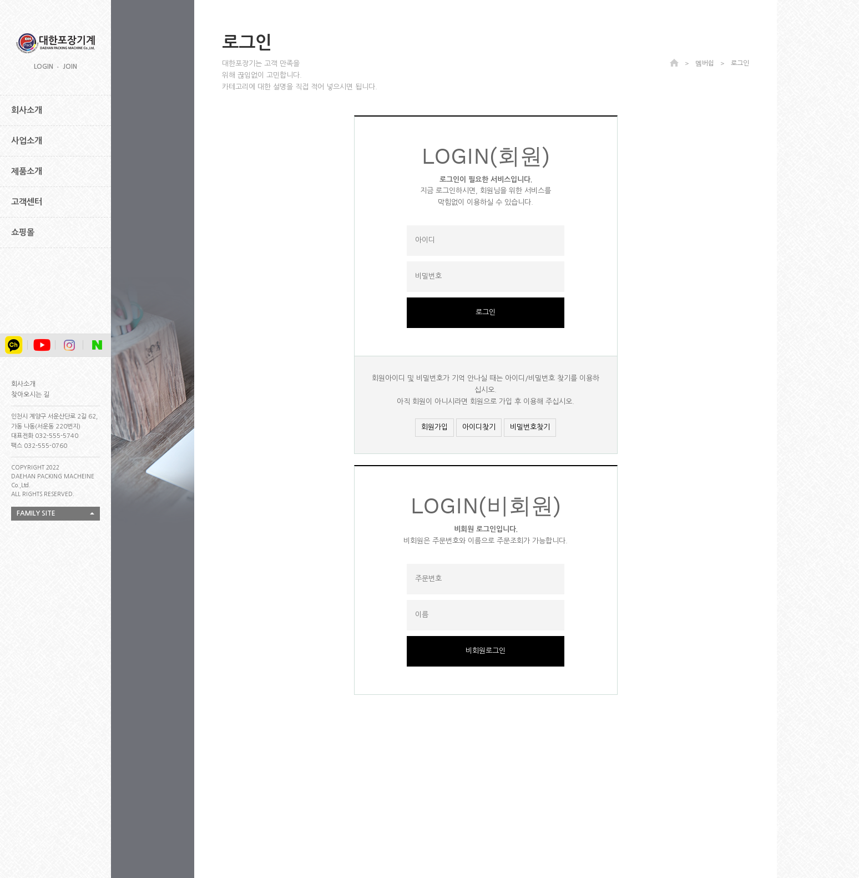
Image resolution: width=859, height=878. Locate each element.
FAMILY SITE (36, 513)
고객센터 (26, 202)
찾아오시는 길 (30, 394)
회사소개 (26, 110)
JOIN (70, 66)
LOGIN (43, 66)
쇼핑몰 (22, 232)
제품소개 (26, 171)
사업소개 (26, 141)
